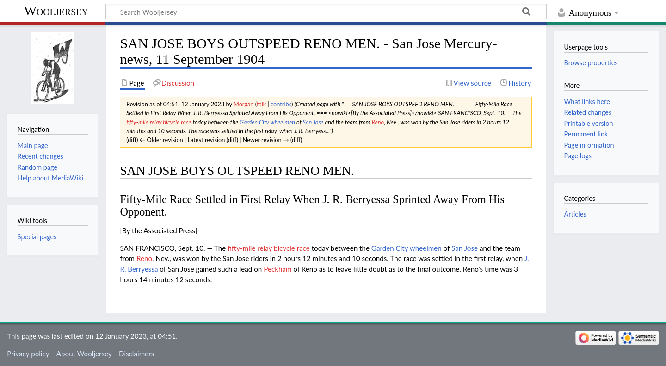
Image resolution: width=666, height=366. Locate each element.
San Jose (312, 122)
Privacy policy (28, 353)
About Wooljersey (84, 353)
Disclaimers (136, 353)
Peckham (277, 269)
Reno (378, 122)
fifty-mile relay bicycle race (158, 122)
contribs (281, 104)
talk (261, 104)
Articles (575, 214)
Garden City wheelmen (267, 122)
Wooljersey (56, 11)
